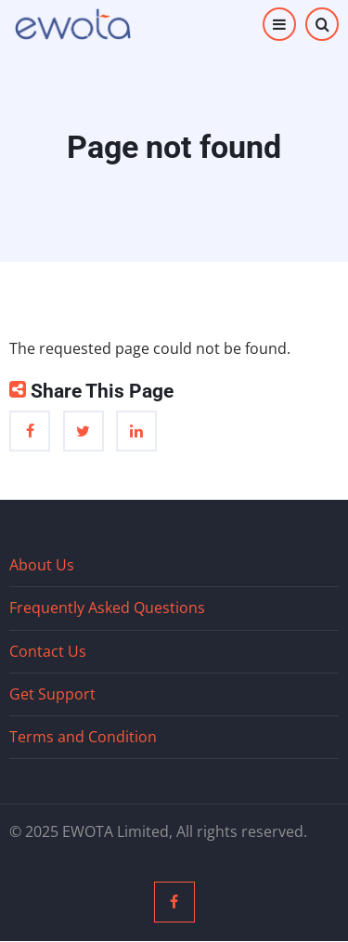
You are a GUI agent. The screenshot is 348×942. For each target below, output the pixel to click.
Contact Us (47, 651)
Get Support (52, 694)
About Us (41, 565)
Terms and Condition (83, 736)
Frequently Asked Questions (107, 607)
